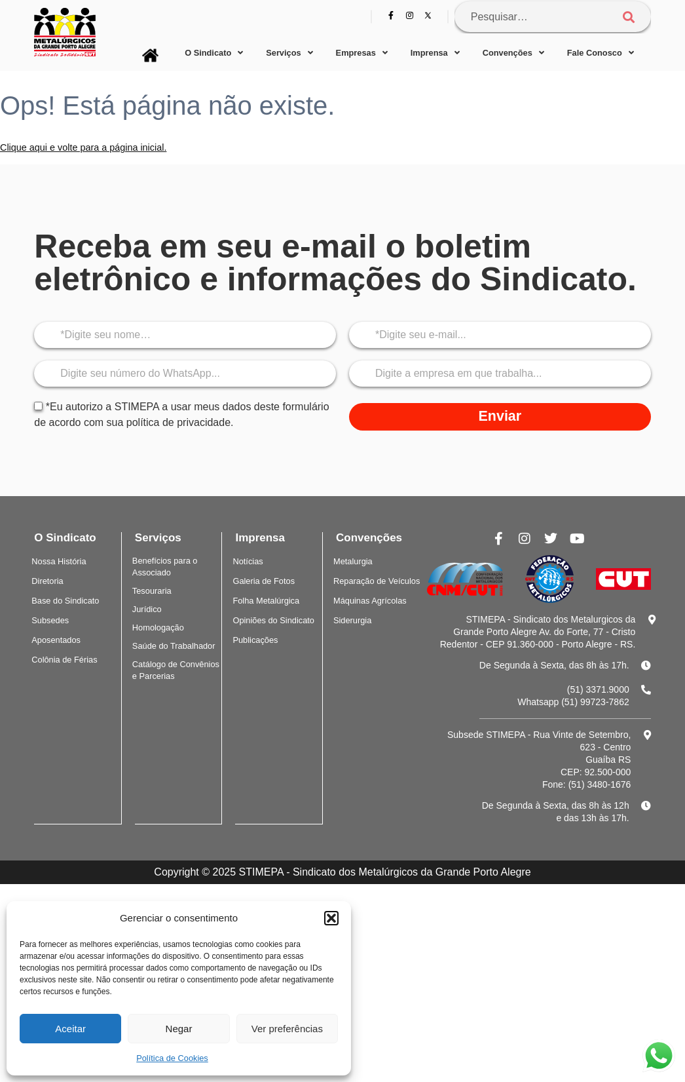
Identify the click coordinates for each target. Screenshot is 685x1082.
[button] (331, 918)
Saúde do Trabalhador (173, 646)
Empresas (362, 53)
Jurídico (147, 609)
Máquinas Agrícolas (370, 601)
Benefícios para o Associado (165, 566)
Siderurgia (352, 620)
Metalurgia (353, 561)
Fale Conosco (600, 53)
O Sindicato (214, 53)
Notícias (247, 561)
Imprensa (435, 53)
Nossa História (58, 561)
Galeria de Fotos (263, 581)
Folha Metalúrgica (265, 601)
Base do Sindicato (65, 601)
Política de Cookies (172, 1058)
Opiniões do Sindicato (273, 620)
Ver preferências (287, 1028)
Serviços (289, 53)
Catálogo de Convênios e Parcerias (175, 670)
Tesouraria (152, 591)
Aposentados (56, 640)
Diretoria (47, 581)
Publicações (255, 640)
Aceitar (70, 1028)
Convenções (513, 53)
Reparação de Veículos (376, 581)
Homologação (158, 627)
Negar (179, 1028)
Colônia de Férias (64, 660)
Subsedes (50, 620)
